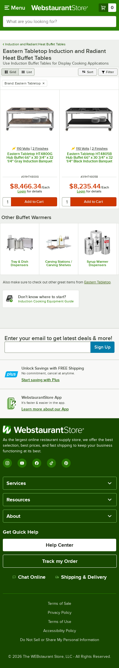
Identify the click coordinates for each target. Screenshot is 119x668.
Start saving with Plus (40, 380)
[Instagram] (7, 463)
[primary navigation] (15, 7)
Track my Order (59, 561)
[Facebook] (36, 463)
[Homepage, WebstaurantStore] (59, 8)
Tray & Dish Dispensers (19, 263)
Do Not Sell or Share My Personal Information (59, 640)
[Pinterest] (66, 463)
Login (22, 191)
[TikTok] (51, 463)
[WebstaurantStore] (59, 429)
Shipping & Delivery (81, 577)
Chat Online (29, 577)
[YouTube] (22, 463)
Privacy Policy (60, 613)
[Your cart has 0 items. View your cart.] (107, 7)
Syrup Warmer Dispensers (97, 263)
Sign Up (102, 347)
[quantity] (7, 201)
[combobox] (59, 21)
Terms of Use (59, 622)
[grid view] (10, 72)
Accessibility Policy (59, 631)
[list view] (26, 72)
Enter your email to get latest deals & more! (58, 338)
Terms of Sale (59, 604)
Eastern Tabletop (97, 282)
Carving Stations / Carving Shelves (58, 263)
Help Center (59, 545)
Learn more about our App (45, 409)
